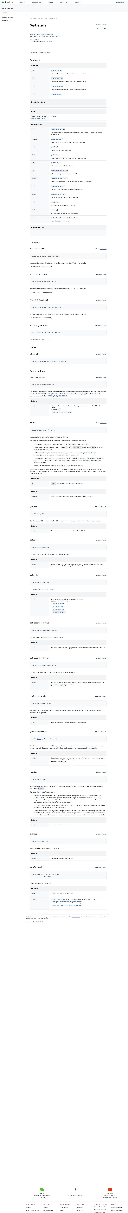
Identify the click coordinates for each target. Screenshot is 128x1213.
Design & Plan (36, 2)
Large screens (64, 1207)
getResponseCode (57, 186)
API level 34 (103, 24)
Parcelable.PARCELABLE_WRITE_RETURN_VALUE (66, 901)
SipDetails (41, 118)
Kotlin (99, 28)
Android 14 (80, 1210)
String (34, 155)
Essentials (22, 2)
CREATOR (53, 116)
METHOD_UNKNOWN (56, 94)
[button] (11, 20)
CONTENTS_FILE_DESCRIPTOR (56, 396)
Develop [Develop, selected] (50, 2)
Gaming (45, 1207)
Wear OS (62, 1210)
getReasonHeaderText (58, 178)
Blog (77, 2)
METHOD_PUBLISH (56, 70)
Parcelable (55, 36)
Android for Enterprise (32, 1210)
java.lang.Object (34, 40)
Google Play (63, 2)
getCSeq (54, 147)
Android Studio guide (100, 1209)
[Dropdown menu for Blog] (81, 2)
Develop (45, 18)
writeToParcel (56, 218)
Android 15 (80, 1207)
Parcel (64, 218)
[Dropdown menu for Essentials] (27, 2)
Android (28, 1207)
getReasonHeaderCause (58, 170)
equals (53, 139)
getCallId (54, 155)
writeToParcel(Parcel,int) (75, 394)
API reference (7, 9)
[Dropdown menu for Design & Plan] (43, 2)
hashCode (54, 202)
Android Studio (120, 2)
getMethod (54, 163)
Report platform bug (116, 1207)
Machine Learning (48, 1210)
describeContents (57, 129)
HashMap (41, 788)
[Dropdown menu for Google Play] (69, 2)
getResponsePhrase (57, 194)
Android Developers (35, 18)
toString (54, 210)
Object (39, 36)
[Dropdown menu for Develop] (55, 2)
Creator (34, 118)
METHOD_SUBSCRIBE (57, 86)
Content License (76, 917)
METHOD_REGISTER (57, 78)
